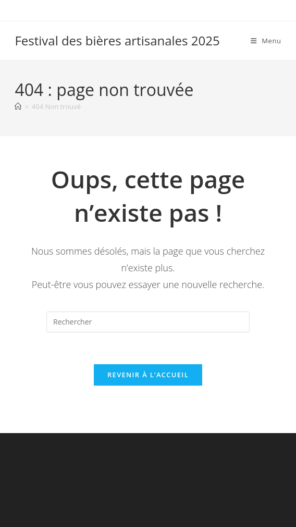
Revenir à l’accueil (148, 374)
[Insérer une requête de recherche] (148, 322)
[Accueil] (18, 106)
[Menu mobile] (266, 40)
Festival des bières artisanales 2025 (117, 40)
